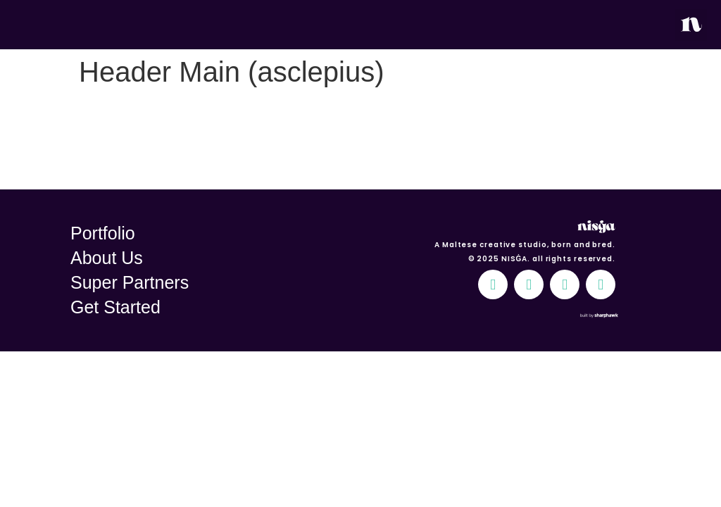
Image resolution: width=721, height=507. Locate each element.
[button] (691, 25)
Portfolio (102, 233)
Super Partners (129, 282)
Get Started (115, 307)
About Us (106, 258)
